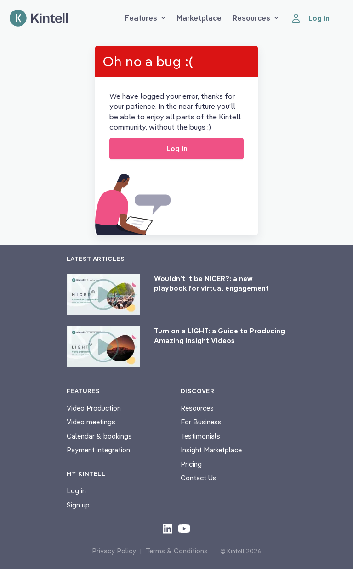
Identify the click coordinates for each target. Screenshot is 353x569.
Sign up (78, 505)
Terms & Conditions (177, 550)
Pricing (191, 464)
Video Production (94, 408)
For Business (201, 421)
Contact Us (198, 477)
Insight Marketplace (211, 449)
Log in (76, 490)
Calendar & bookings (99, 436)
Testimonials (200, 436)
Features (145, 18)
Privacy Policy (114, 550)
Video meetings (91, 421)
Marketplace (199, 18)
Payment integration (98, 449)
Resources (256, 18)
